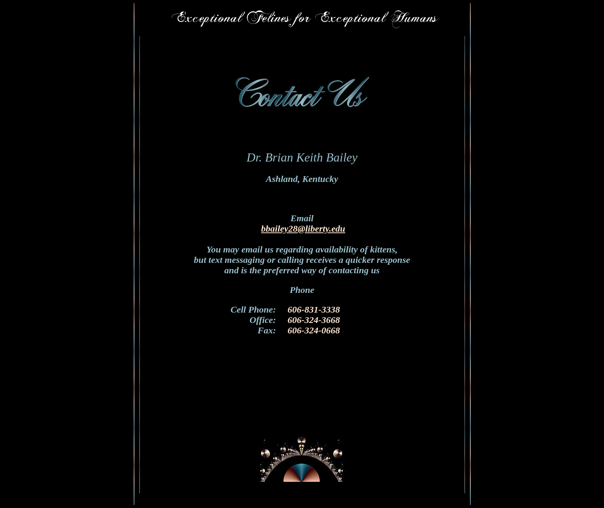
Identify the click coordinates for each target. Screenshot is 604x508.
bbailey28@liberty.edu (303, 229)
